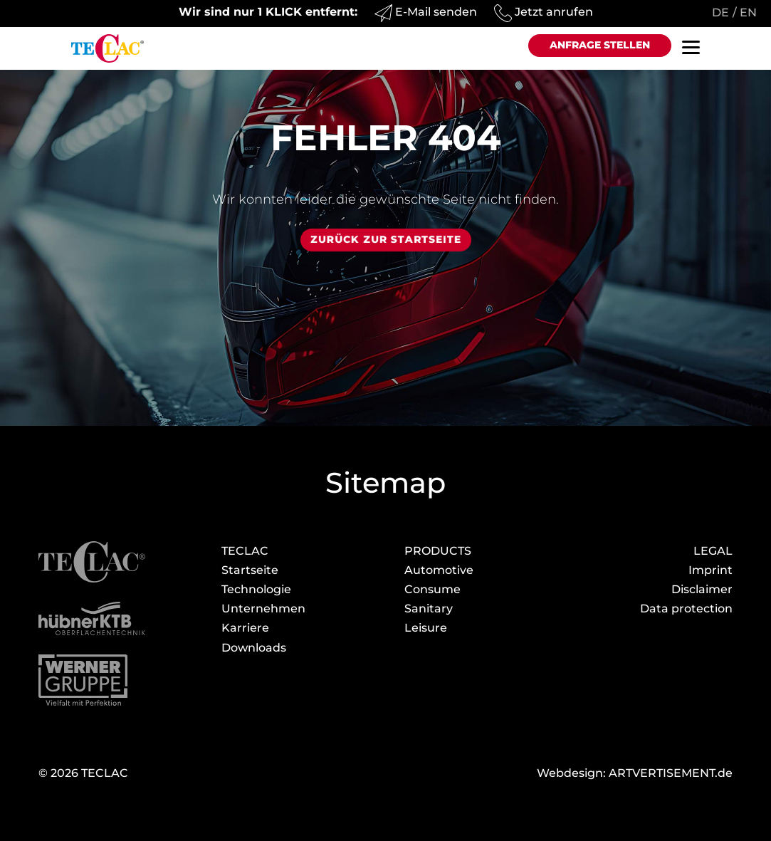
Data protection (686, 608)
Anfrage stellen (600, 44)
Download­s (253, 647)
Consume (432, 589)
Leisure (425, 627)
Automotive (438, 570)
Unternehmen (263, 608)
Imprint (710, 570)
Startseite (249, 570)
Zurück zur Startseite (385, 239)
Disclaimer (702, 589)
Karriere (245, 627)
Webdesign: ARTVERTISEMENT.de (635, 773)
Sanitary (428, 608)
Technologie (256, 589)
